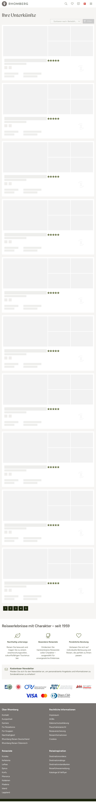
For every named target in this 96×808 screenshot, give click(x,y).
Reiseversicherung (57, 731)
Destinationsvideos (57, 756)
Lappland (6, 792)
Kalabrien (6, 780)
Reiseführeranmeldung (59, 768)
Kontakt (5, 715)
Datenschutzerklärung (59, 723)
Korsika (5, 756)
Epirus (4, 768)
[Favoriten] (72, 3)
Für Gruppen (7, 731)
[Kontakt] (78, 3)
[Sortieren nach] (65, 21)
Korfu (4, 772)
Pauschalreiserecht (57, 727)
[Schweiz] (85, 3)
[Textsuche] (66, 3)
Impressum (54, 715)
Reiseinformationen (58, 735)
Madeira (5, 784)
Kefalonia (6, 760)
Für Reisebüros (8, 727)
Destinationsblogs (57, 760)
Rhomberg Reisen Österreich (15, 743)
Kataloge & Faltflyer (58, 772)
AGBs (51, 719)
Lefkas (5, 764)
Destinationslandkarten (59, 764)
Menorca (6, 776)
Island (4, 788)
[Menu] (91, 3)
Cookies (52, 739)
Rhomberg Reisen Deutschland (15, 739)
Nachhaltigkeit (8, 735)
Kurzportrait (7, 719)
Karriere (5, 723)
